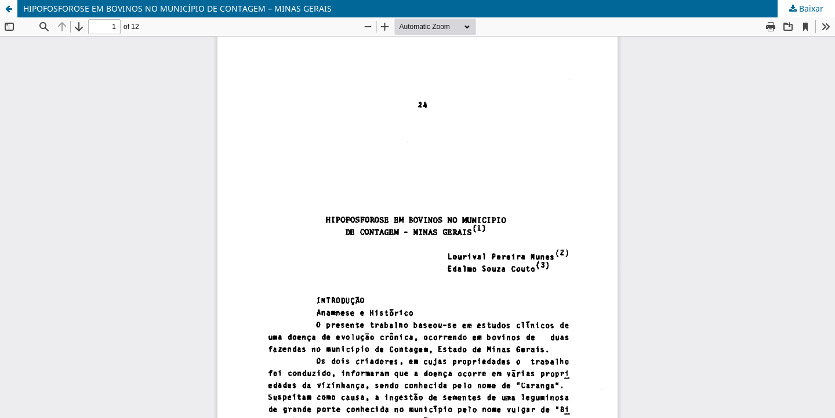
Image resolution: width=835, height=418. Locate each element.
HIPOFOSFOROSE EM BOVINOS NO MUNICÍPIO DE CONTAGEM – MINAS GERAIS (177, 8)
